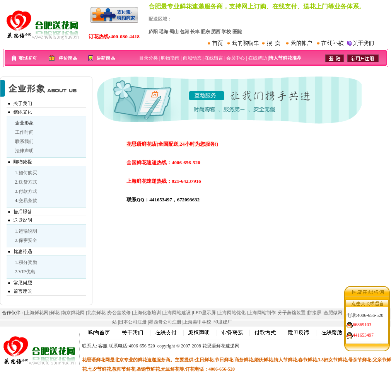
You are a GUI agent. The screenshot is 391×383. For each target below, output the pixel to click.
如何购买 (28, 172)
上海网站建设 (177, 312)
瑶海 (163, 31)
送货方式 (28, 182)
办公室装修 (119, 312)
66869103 (362, 323)
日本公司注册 (133, 322)
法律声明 (24, 150)
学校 (226, 31)
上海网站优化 (232, 312)
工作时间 (24, 132)
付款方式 (28, 191)
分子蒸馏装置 (292, 312)
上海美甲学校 (197, 322)
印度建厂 (222, 322)
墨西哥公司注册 (165, 322)
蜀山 (174, 31)
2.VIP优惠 (25, 271)
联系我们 (24, 141)
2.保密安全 (26, 240)
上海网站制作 (262, 312)
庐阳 (153, 31)
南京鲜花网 (73, 312)
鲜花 (55, 312)
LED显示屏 (204, 312)
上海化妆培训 (147, 312)
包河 (184, 31)
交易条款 (28, 200)
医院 (237, 31)
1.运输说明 (26, 231)
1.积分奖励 (26, 262)
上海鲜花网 (36, 312)
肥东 (205, 31)
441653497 (363, 334)
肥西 (215, 31)
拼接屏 (314, 312)
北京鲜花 (96, 312)
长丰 (195, 31)
